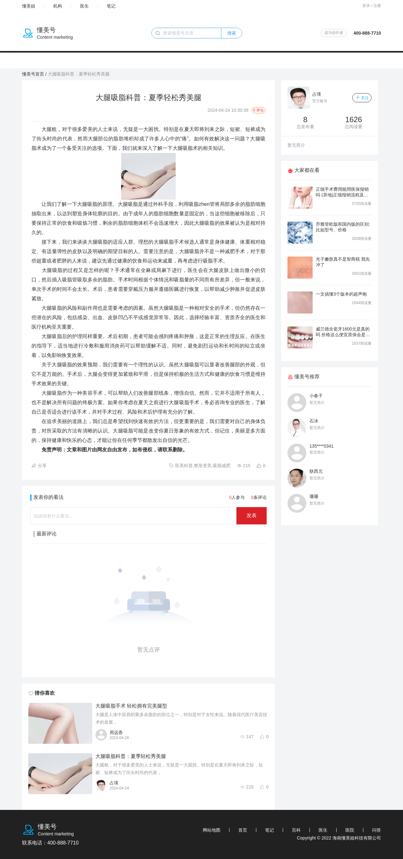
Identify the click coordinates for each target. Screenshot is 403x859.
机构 (57, 5)
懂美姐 (28, 5)
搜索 (231, 33)
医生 (84, 5)
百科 (296, 830)
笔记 (111, 5)
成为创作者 (333, 33)
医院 (349, 830)
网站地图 (211, 830)
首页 (242, 830)
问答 (376, 830)
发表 (252, 515)
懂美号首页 (33, 73)
